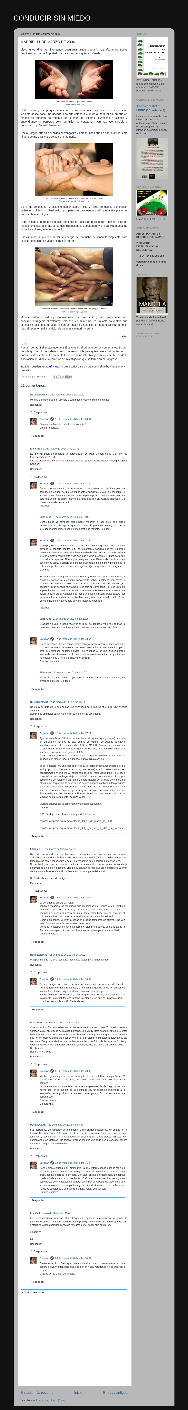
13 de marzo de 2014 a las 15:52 (71, 672)
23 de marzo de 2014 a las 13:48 (53, 1213)
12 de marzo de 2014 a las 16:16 (71, 517)
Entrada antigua (115, 1393)
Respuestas (40, 412)
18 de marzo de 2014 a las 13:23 (63, 1022)
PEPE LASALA (38, 1124)
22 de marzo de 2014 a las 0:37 (66, 1124)
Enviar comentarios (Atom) (50, 1400)
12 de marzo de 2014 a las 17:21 (73, 733)
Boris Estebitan (39, 954)
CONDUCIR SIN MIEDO (52, 18)
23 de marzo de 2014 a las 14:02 (73, 1258)
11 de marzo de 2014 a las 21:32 (61, 448)
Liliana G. (35, 849)
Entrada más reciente (37, 1393)
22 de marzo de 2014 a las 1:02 (72, 1163)
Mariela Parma (38, 394)
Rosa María (36, 1022)
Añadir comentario (33, 1292)
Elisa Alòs (36, 448)
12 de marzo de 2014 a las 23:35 (71, 618)
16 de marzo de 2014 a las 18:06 (73, 897)
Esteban (44, 419)
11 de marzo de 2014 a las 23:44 (73, 483)
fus (32, 1213)
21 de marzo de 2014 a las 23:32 (73, 1071)
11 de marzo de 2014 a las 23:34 (73, 419)
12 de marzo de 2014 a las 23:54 (73, 639)
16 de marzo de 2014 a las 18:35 (73, 979)
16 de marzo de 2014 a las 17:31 (67, 954)
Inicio (78, 1393)
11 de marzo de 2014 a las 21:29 (66, 394)
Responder (36, 405)
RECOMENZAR (39, 702)
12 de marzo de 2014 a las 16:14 (67, 702)
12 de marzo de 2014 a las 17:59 (73, 540)
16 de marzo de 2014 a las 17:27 (60, 849)
